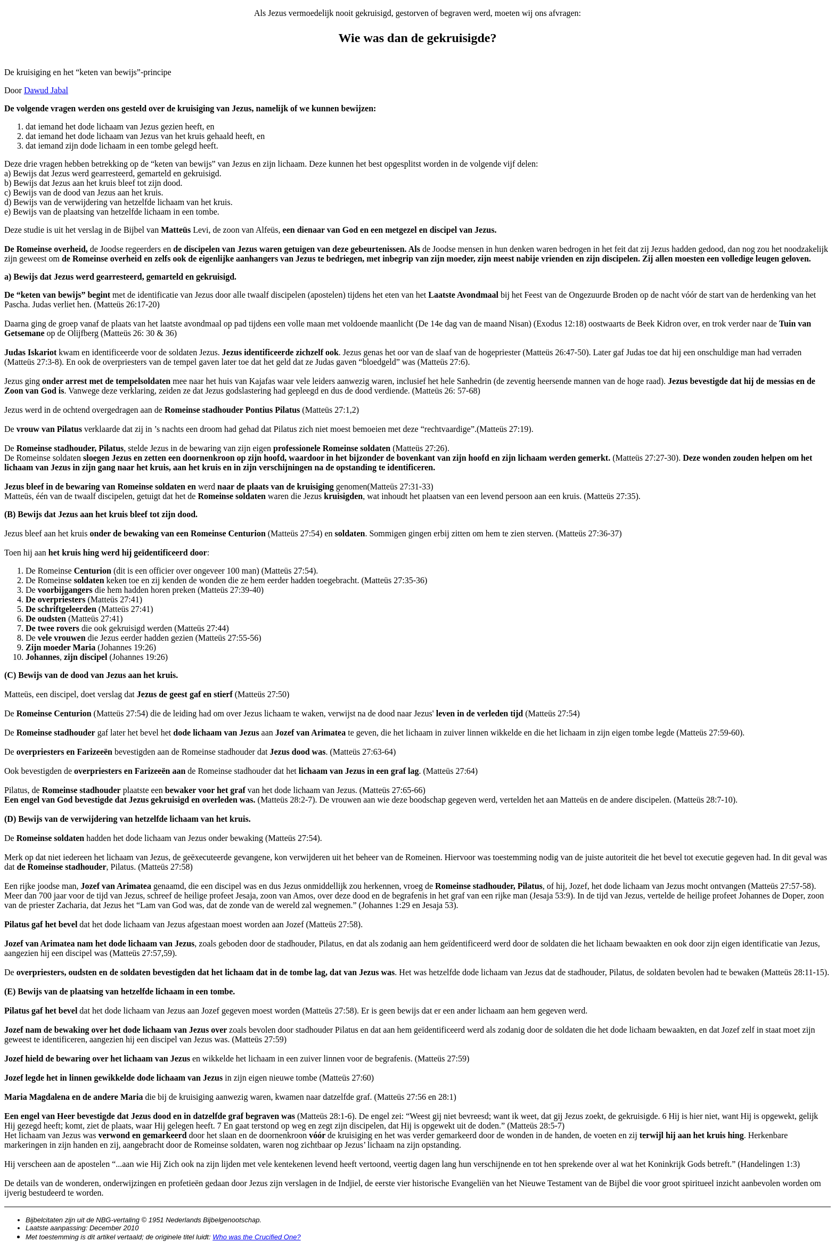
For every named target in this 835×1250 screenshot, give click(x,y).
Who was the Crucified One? (256, 1237)
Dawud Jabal (46, 90)
